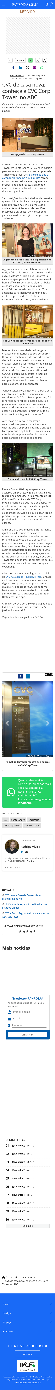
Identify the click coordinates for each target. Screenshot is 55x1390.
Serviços (7, 1313)
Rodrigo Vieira (17, 75)
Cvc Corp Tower (12, 825)
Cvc (5, 819)
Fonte (20, 60)
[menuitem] (27, 1303)
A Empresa (8, 1331)
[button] (13, 67)
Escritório (34, 819)
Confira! (30, 861)
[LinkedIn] (22, 851)
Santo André (18, 819)
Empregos (7, 1322)
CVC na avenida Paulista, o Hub (23, 576)
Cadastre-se (27, 1034)
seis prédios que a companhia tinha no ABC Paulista (25, 176)
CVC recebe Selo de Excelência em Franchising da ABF (22, 897)
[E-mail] (26, 851)
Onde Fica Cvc (32, 825)
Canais (6, 1304)
